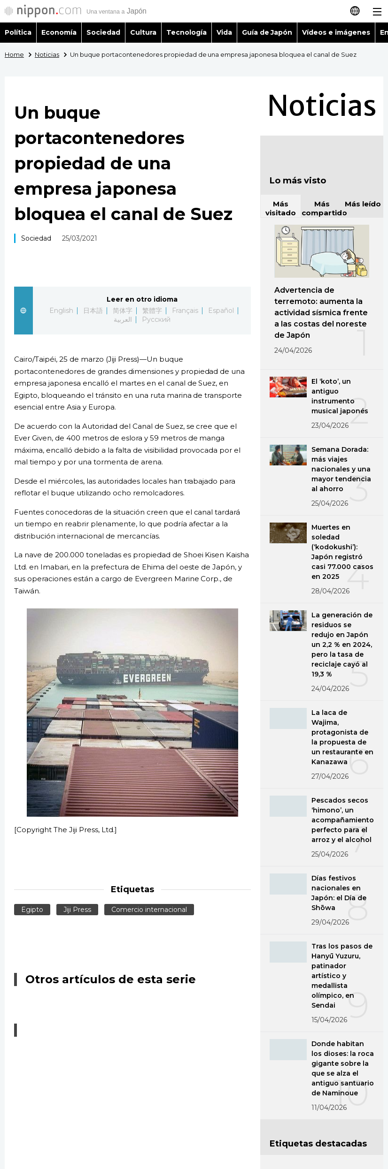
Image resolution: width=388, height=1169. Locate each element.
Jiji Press (77, 909)
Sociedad (103, 32)
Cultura (143, 32)
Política (18, 32)
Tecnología (186, 32)
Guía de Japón (267, 32)
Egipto (32, 909)
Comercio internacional (149, 909)
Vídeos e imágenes (336, 32)
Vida (224, 32)
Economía (59, 32)
